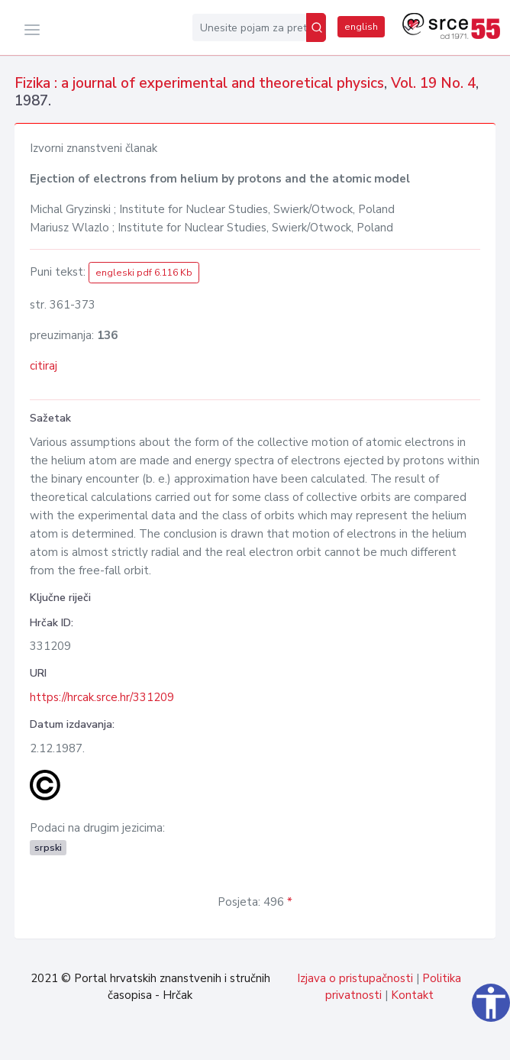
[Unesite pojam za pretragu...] (249, 27)
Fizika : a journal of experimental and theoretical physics (199, 83)
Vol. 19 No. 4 (433, 83)
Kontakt (412, 995)
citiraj (43, 365)
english (361, 27)
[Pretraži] (316, 27)
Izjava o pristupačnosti (355, 978)
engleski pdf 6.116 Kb (143, 273)
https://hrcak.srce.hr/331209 (102, 697)
